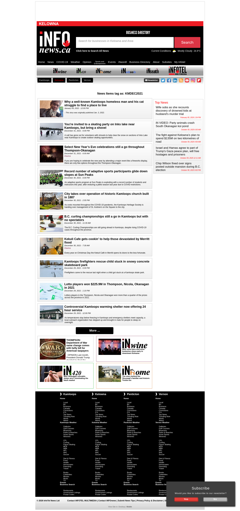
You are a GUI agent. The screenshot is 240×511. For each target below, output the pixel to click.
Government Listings (71, 492)
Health (66, 462)
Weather (75, 62)
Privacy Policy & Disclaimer (150, 500)
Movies (66, 476)
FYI (64, 412)
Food (65, 460)
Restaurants (68, 490)
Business (67, 406)
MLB (65, 446)
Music (65, 478)
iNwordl (122, 62)
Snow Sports (68, 434)
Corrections (68, 410)
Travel (65, 468)
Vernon (87, 80)
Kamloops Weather (68, 422)
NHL (65, 452)
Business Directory (139, 62)
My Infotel (179, 62)
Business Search (67, 484)
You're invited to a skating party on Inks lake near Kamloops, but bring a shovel (99, 126)
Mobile (129, 507)
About (156, 62)
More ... (94, 330)
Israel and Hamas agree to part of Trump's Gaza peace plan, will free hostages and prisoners (177, 151)
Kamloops (44, 80)
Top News (67, 414)
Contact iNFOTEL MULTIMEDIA (82, 500)
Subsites (167, 62)
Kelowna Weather (99, 422)
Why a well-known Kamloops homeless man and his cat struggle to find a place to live (104, 103)
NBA (65, 448)
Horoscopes (68, 464)
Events (112, 62)
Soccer (66, 454)
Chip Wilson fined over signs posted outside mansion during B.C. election (178, 167)
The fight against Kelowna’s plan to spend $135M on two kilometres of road (178, 138)
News (51, 62)
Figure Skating (69, 444)
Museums (67, 430)
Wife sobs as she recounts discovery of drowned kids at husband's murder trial (174, 111)
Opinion (87, 62)
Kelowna (59, 80)
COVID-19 (62, 62)
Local (65, 402)
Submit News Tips (126, 500)
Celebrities (67, 474)
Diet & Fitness (69, 458)
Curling (66, 442)
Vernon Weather (163, 422)
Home (41, 62)
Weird (65, 420)
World (65, 418)
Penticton (73, 80)
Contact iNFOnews (107, 500)
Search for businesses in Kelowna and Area (105, 41)
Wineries (66, 436)
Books (65, 472)
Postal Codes (68, 494)
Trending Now (69, 416)
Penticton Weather (132, 422)
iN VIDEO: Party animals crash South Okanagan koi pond (175, 124)
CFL (65, 440)
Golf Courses (68, 428)
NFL (65, 450)
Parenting (67, 466)
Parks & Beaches (70, 432)
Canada (66, 408)
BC (64, 404)
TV (64, 480)
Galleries (66, 426)
